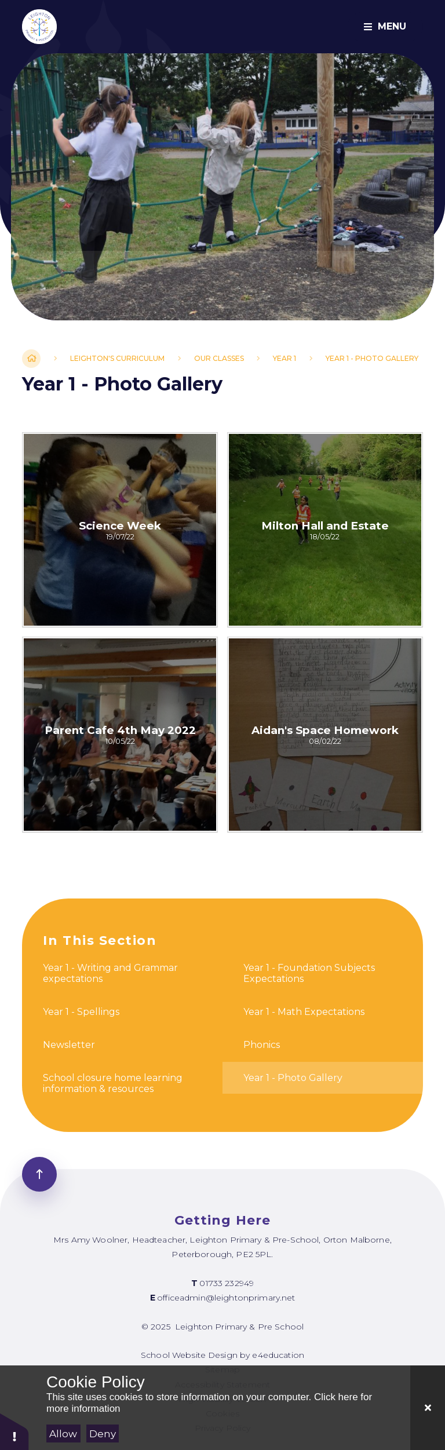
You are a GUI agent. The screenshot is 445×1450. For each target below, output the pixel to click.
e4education (278, 1355)
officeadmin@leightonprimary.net (226, 1297)
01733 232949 (226, 1283)
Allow (63, 1434)
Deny (102, 1434)
